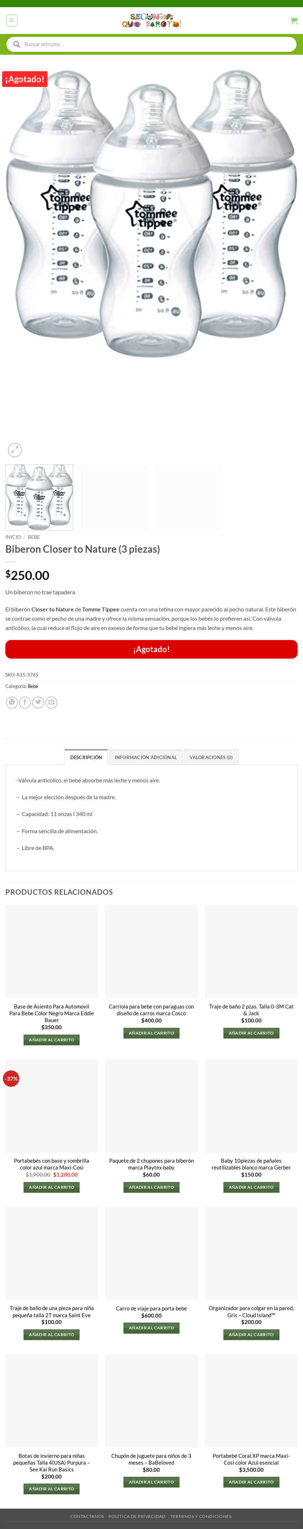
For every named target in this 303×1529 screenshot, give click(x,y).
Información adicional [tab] (146, 757)
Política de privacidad (137, 1516)
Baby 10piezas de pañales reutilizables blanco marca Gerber (251, 1164)
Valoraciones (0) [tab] (211, 757)
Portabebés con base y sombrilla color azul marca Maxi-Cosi (51, 1164)
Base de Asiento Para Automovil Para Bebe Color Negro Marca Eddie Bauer (51, 1013)
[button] (12, 20)
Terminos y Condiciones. (201, 1516)
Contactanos (87, 1516)
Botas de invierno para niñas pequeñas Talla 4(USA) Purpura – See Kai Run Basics (51, 1462)
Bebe (34, 537)
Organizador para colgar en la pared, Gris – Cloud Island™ (251, 1311)
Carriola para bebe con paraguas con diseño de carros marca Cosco (151, 1009)
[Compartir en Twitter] (38, 703)
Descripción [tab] (86, 757)
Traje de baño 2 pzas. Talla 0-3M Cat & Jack (251, 1009)
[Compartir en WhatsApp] (12, 703)
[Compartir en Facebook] (25, 703)
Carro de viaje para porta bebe (151, 1308)
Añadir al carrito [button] (51, 1039)
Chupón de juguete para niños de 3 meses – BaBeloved (151, 1459)
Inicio (13, 537)
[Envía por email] (51, 703)
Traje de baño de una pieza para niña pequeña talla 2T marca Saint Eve (52, 1311)
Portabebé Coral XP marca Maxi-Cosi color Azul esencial (251, 1459)
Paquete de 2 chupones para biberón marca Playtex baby (151, 1164)
